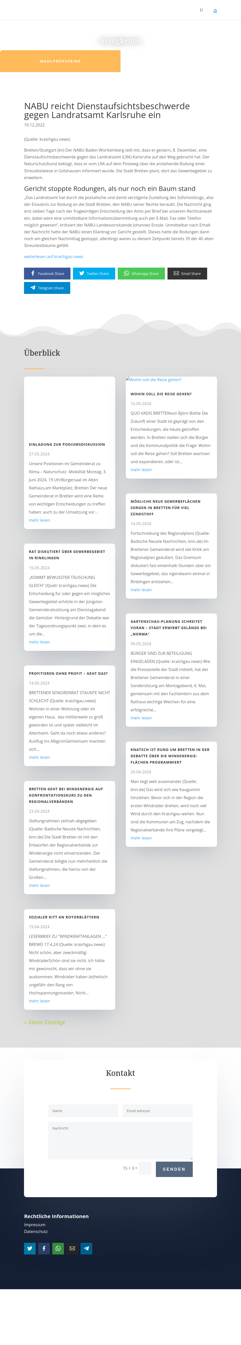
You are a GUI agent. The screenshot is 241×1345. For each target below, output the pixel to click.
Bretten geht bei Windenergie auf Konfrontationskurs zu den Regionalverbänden (66, 795)
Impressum (34, 1224)
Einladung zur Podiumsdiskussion (67, 444)
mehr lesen (39, 520)
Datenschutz (35, 1231)
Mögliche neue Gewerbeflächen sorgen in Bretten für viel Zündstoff (166, 507)
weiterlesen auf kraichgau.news (53, 256)
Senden (174, 1169)
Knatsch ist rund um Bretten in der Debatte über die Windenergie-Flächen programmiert (170, 756)
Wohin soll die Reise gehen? (161, 393)
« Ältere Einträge (44, 1022)
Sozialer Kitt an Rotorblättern (64, 917)
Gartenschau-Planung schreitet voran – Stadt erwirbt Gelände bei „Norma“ (169, 627)
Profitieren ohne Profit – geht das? (68, 673)
